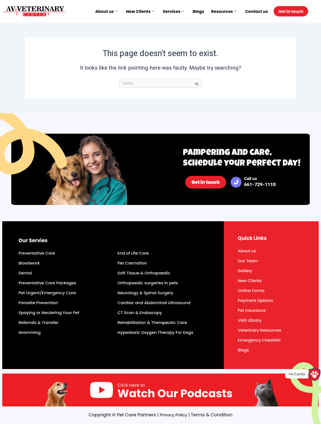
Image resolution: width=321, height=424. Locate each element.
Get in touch (290, 11)
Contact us (252, 11)
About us (101, 11)
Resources (220, 11)
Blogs (194, 11)
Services (169, 11)
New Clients (136, 11)
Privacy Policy (173, 415)
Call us (260, 181)
